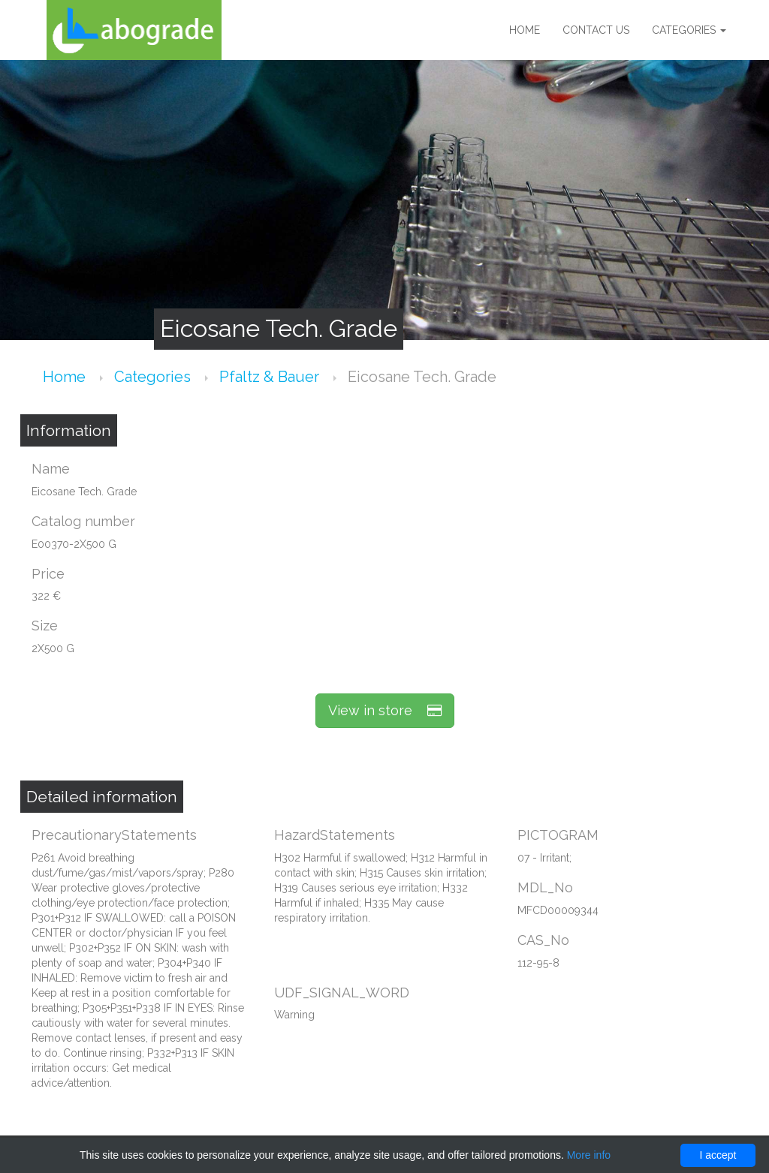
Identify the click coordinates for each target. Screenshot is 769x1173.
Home (524, 30)
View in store (385, 710)
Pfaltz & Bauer (271, 377)
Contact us (595, 30)
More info (589, 1155)
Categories (689, 30)
